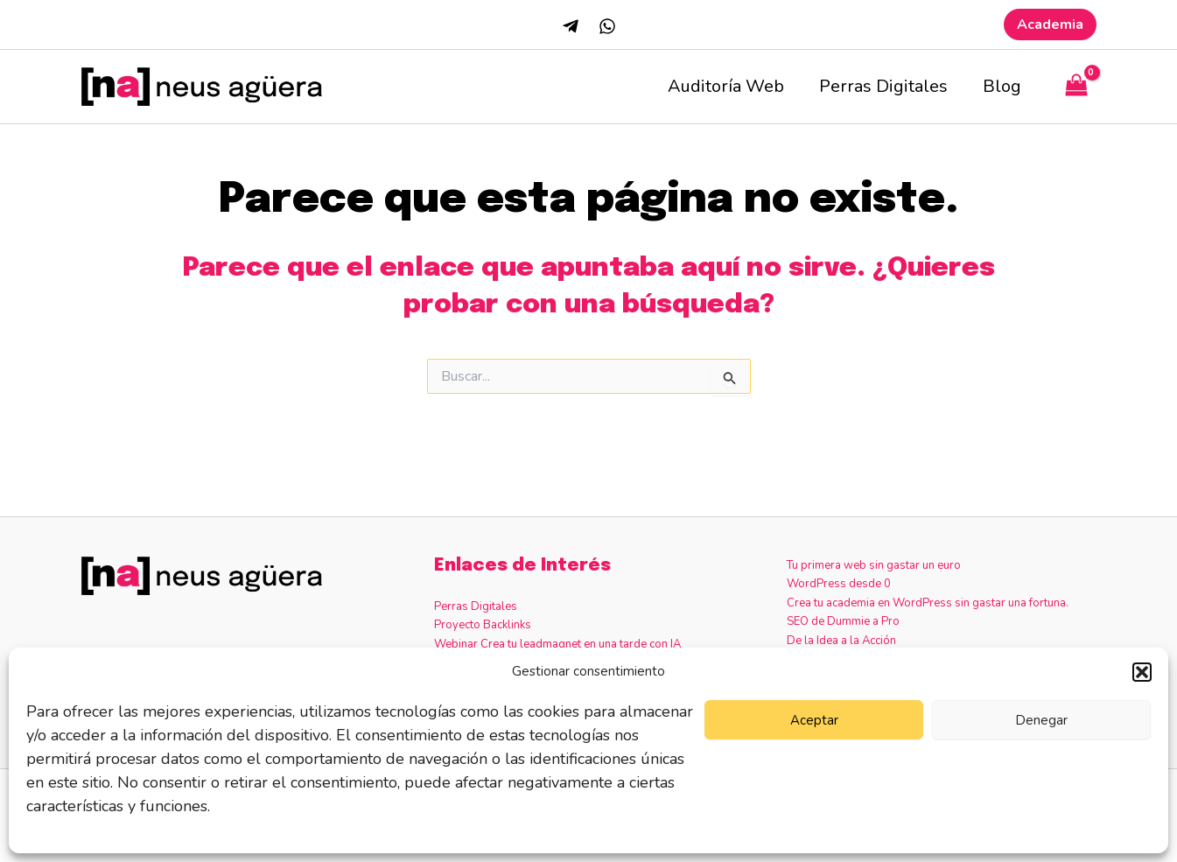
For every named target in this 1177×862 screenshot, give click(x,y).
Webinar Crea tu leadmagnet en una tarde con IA (557, 644)
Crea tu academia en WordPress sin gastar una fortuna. (927, 603)
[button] (1142, 672)
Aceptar (814, 720)
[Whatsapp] (607, 26)
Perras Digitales (883, 86)
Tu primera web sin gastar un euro (874, 565)
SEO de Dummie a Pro (843, 621)
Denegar (1041, 720)
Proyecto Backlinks (482, 625)
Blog (1002, 86)
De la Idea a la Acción (841, 640)
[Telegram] (570, 26)
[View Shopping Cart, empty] (1076, 87)
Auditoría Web (726, 86)
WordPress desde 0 (839, 584)
